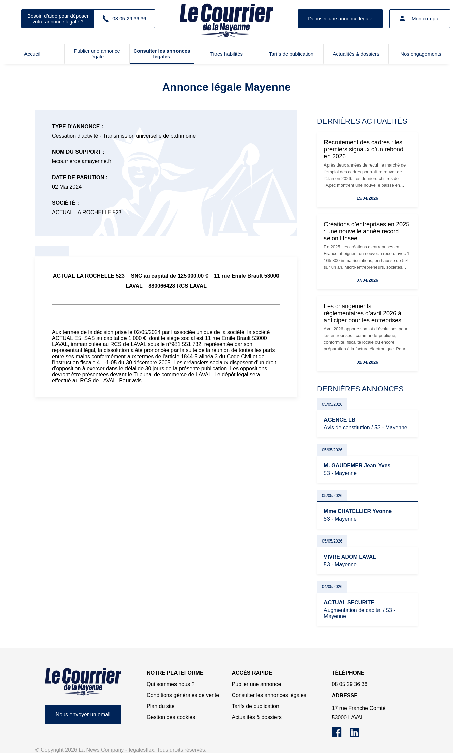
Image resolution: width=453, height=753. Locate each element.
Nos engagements (420, 54)
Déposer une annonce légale (340, 18)
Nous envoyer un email (83, 714)
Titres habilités (226, 54)
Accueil (32, 54)
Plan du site (161, 706)
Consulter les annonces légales (161, 53)
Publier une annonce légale (97, 53)
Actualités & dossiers (356, 54)
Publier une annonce (256, 684)
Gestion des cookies (171, 717)
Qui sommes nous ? (170, 684)
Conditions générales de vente (183, 695)
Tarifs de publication (291, 54)
